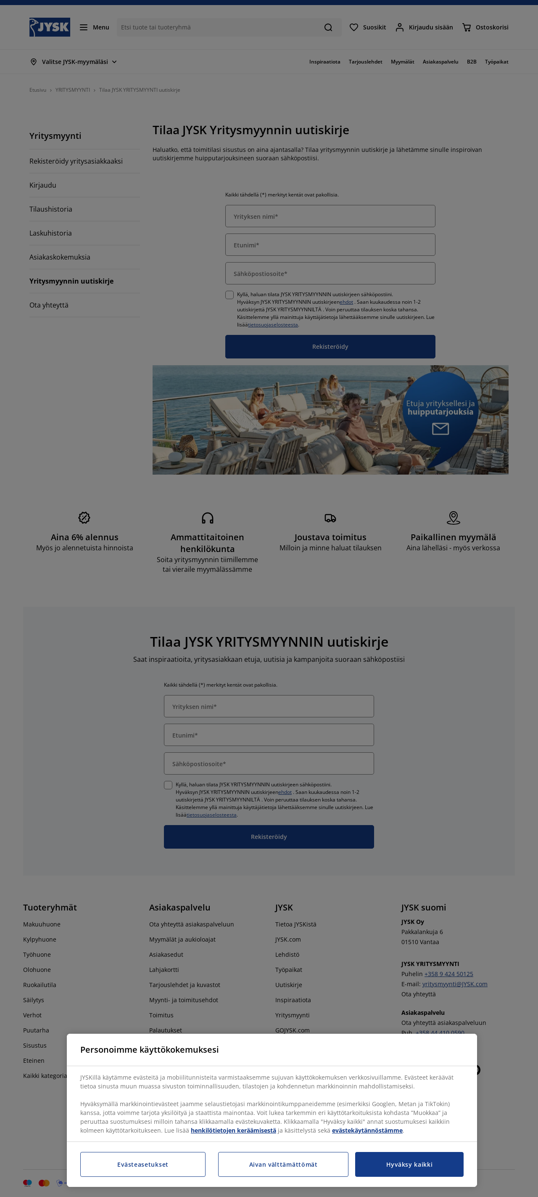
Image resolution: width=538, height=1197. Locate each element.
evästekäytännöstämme (367, 1130)
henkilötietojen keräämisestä (233, 1130)
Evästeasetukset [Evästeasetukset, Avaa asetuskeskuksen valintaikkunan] (143, 1164)
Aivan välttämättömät (283, 1164)
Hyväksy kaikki (409, 1164)
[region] (272, 1110)
